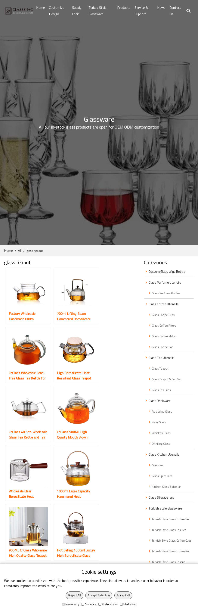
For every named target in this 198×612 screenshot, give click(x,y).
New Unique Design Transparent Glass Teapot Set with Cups (68, 479)
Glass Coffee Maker (164, 336)
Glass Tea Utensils (161, 357)
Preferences (108, 604)
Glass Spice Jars (162, 476)
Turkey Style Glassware (97, 10)
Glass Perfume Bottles (166, 293)
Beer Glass (159, 422)
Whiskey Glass (161, 433)
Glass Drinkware (160, 400)
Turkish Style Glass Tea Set (169, 530)
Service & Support (141, 10)
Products (123, 7)
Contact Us (175, 10)
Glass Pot (158, 465)
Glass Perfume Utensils (165, 282)
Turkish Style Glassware (165, 508)
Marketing (128, 604)
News (161, 7)
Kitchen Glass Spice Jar (166, 486)
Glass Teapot (160, 368)
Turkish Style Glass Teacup (168, 562)
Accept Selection (99, 595)
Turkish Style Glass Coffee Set (171, 519)
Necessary (70, 604)
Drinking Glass (161, 443)
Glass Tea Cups (161, 390)
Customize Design (56, 10)
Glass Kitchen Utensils (164, 454)
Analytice (88, 604)
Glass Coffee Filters (164, 325)
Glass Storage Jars (161, 497)
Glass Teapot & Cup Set (166, 379)
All (19, 250)
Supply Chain (76, 10)
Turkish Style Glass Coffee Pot (171, 551)
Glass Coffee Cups (163, 315)
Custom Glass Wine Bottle (167, 271)
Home (40, 7)
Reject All (74, 595)
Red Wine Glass (162, 411)
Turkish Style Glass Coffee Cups (172, 540)
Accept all (123, 595)
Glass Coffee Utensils (164, 304)
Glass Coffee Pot (162, 347)
